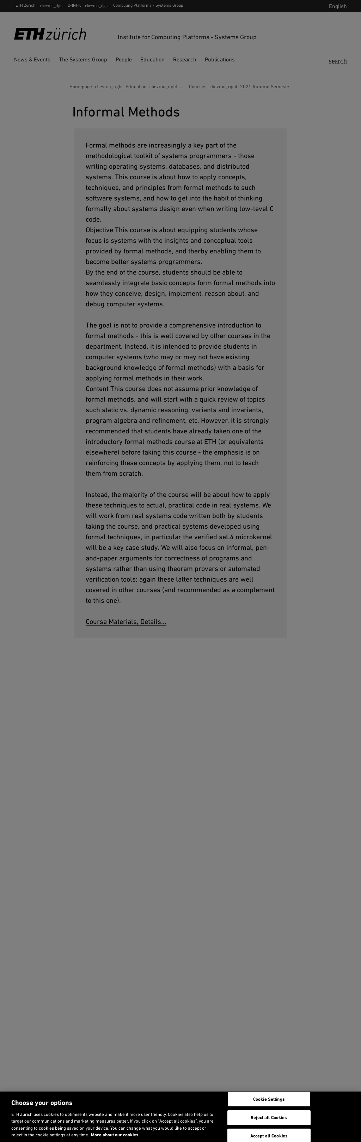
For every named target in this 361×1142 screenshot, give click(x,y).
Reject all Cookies (269, 1117)
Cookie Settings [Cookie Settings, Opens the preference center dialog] (269, 1099)
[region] (180, 1117)
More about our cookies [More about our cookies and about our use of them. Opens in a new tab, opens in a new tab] (115, 1134)
